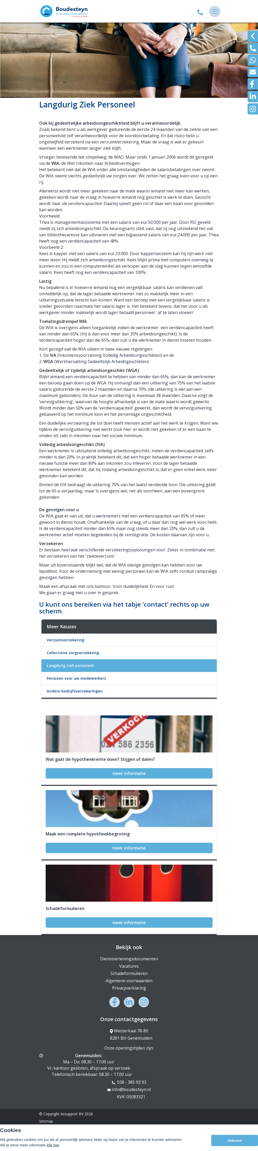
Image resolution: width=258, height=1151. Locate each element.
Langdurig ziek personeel (70, 665)
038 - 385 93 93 (129, 1082)
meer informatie (129, 773)
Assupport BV (72, 1113)
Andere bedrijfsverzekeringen (75, 691)
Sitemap (46, 1121)
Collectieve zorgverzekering (73, 652)
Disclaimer (48, 1128)
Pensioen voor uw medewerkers (76, 678)
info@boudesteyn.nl (129, 1089)
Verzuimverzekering (65, 639)
